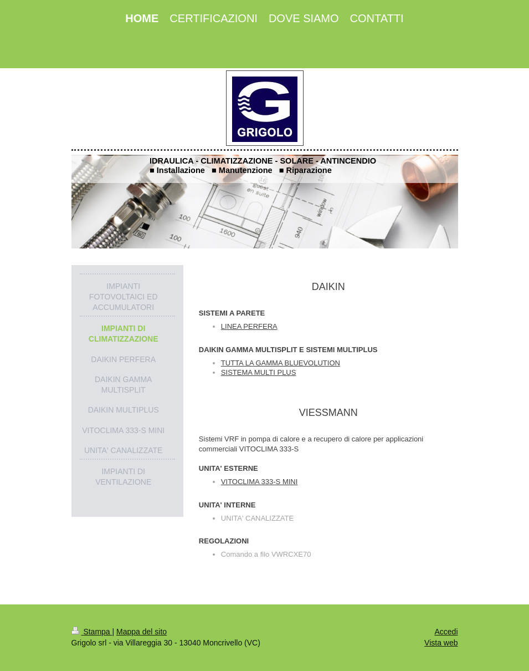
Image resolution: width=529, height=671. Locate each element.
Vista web (441, 642)
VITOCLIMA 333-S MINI (259, 481)
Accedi (446, 631)
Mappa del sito (141, 631)
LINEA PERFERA (249, 326)
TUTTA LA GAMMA (252, 363)
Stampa (91, 631)
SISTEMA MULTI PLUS (258, 372)
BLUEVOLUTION (311, 363)
